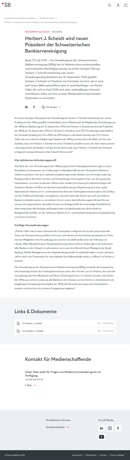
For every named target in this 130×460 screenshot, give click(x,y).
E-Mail (28, 385)
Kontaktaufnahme (55, 427)
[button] (26, 106)
